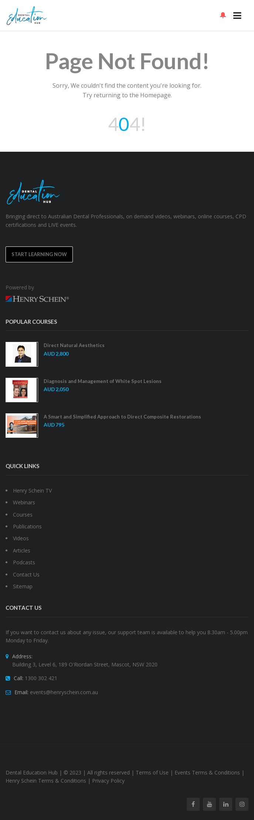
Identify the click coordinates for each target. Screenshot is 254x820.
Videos (21, 538)
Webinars (24, 502)
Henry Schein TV (32, 490)
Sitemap (23, 586)
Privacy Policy (108, 780)
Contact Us (26, 574)
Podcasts (24, 562)
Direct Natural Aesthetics (74, 345)
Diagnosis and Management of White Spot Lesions (103, 381)
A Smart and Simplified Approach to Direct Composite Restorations (122, 417)
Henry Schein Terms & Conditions (46, 780)
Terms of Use (152, 772)
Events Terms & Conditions (207, 772)
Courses (23, 514)
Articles (21, 550)
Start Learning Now (39, 254)
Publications (27, 526)
